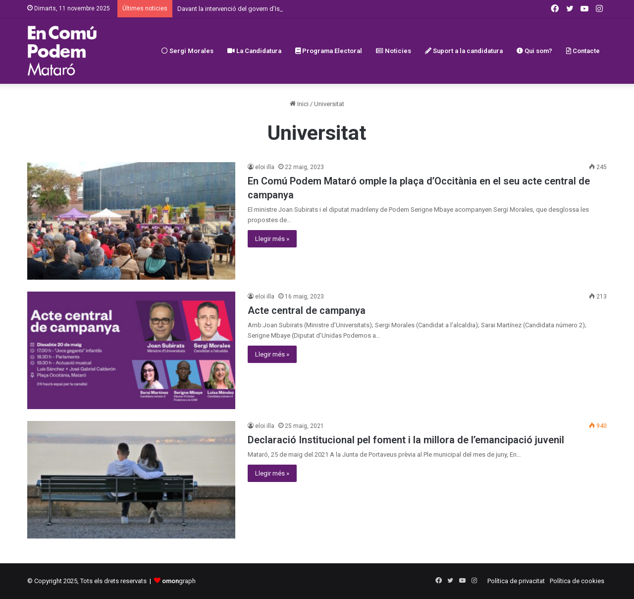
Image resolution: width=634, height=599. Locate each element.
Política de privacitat (516, 581)
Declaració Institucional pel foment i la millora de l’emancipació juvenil (406, 440)
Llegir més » (272, 238)
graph (179, 581)
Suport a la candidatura (464, 51)
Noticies (393, 51)
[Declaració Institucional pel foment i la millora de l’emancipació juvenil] (131, 480)
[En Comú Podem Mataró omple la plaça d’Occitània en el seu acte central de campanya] (131, 221)
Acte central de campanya (307, 310)
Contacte (583, 51)
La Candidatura (254, 51)
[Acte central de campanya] (131, 350)
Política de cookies (577, 581)
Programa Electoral (328, 51)
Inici (299, 104)
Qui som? (534, 51)
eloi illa (264, 167)
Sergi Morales (187, 51)
